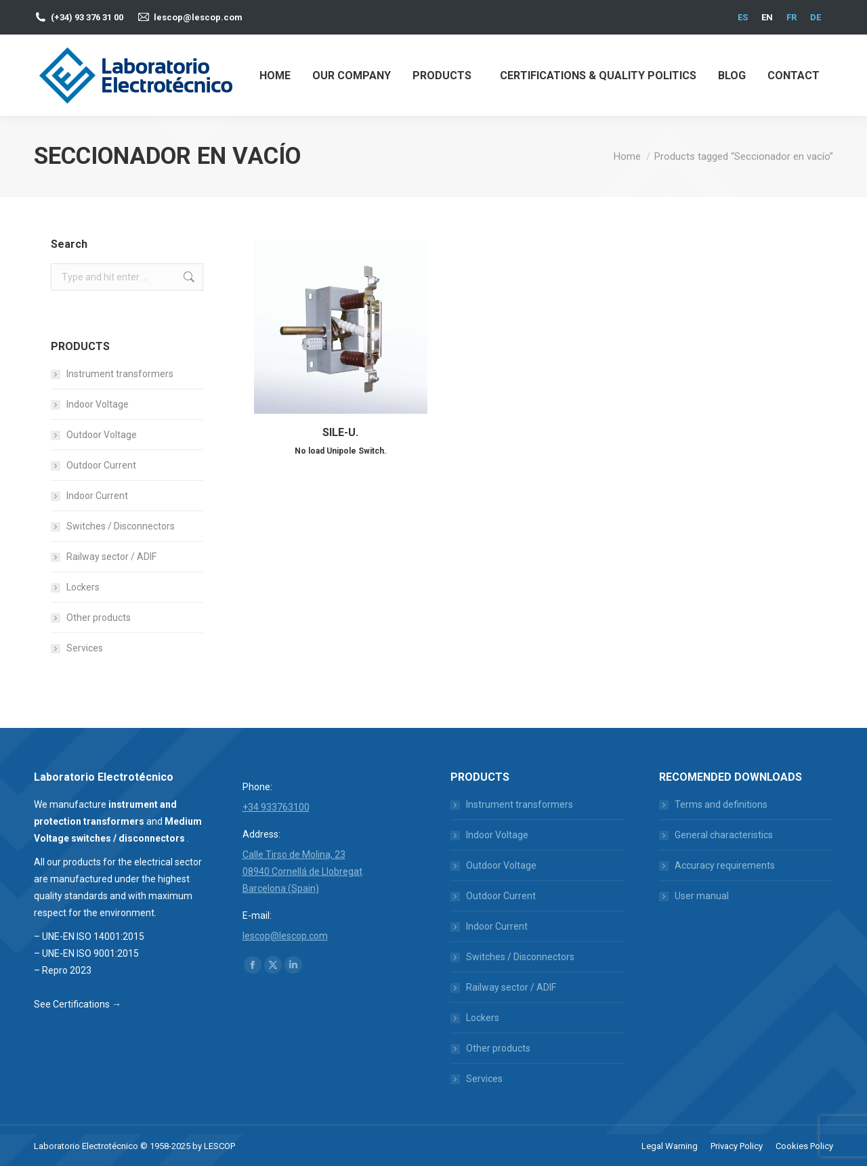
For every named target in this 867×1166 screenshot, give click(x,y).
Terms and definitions (721, 804)
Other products (98, 617)
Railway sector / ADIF (111, 556)
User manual (702, 895)
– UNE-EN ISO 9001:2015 (86, 953)
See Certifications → (77, 1004)
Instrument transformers (119, 373)
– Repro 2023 (62, 970)
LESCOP (219, 1146)
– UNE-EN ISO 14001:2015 (89, 936)
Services (84, 648)
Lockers (83, 587)
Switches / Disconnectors (120, 526)
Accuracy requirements (725, 865)
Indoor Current (97, 495)
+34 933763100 (276, 807)
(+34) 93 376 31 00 (87, 17)
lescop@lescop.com (198, 17)
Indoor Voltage (97, 404)
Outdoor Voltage (101, 434)
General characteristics (724, 834)
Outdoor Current (101, 465)
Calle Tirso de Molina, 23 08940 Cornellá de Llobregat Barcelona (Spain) (302, 871)
